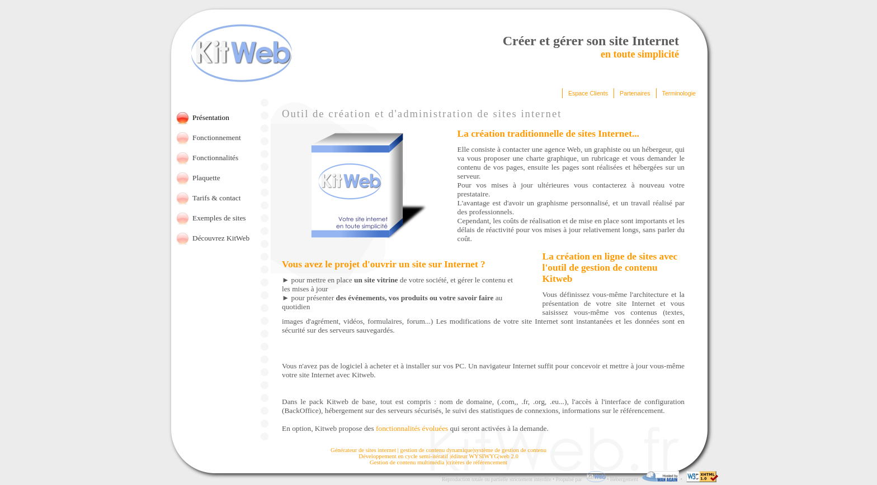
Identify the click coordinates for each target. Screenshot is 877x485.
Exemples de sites (219, 218)
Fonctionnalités (215, 157)
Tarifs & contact (216, 198)
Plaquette (206, 178)
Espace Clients (588, 93)
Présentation (210, 117)
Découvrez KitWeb (220, 238)
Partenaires (635, 93)
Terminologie (679, 93)
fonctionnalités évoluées (412, 428)
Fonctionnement (216, 137)
